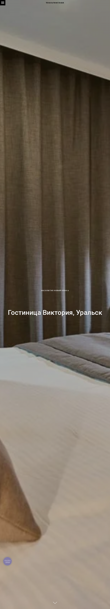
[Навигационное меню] (2, 3)
